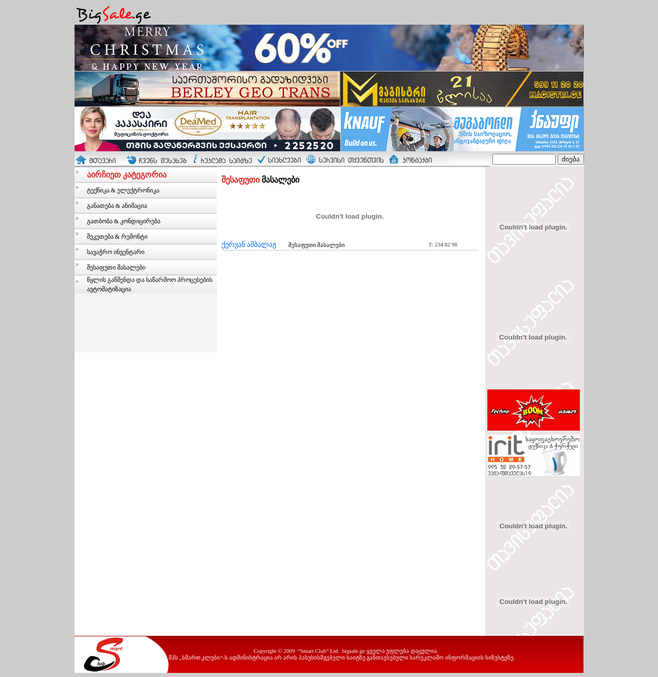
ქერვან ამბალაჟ (249, 244)
